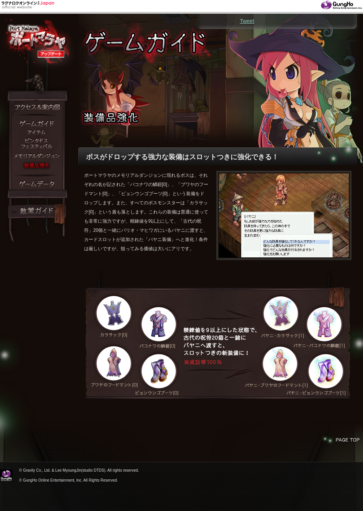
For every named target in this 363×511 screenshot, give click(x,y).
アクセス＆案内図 (37, 107)
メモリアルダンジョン (36, 156)
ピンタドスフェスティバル (36, 143)
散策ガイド (37, 211)
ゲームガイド (36, 123)
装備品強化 (36, 165)
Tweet (247, 21)
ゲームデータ (36, 183)
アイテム (36, 132)
